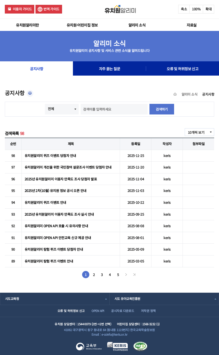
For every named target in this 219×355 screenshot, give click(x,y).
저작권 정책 (148, 310)
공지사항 (36, 68)
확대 (208, 9)
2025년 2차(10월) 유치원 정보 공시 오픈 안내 (55, 190)
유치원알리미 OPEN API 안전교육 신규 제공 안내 (58, 237)
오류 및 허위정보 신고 (182, 68)
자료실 (191, 25)
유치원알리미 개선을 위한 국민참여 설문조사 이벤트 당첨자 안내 (68, 167)
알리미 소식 (137, 25)
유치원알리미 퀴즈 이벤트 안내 (45, 202)
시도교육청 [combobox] (12, 298)
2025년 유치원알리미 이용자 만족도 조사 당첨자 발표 (61, 179)
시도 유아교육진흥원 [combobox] (127, 298)
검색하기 (162, 109)
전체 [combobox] (51, 108)
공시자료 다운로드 (122, 310)
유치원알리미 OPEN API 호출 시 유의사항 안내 (56, 225)
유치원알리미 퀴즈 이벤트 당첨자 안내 (50, 155)
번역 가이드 (51, 9)
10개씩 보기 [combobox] (196, 132)
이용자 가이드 (22, 9)
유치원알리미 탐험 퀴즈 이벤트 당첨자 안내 (54, 249)
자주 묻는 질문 (109, 68)
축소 (184, 9)
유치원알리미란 (27, 25)
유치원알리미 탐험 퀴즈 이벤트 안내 (49, 261)
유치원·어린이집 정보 (82, 25)
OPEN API (98, 310)
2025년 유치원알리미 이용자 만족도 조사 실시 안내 (59, 214)
